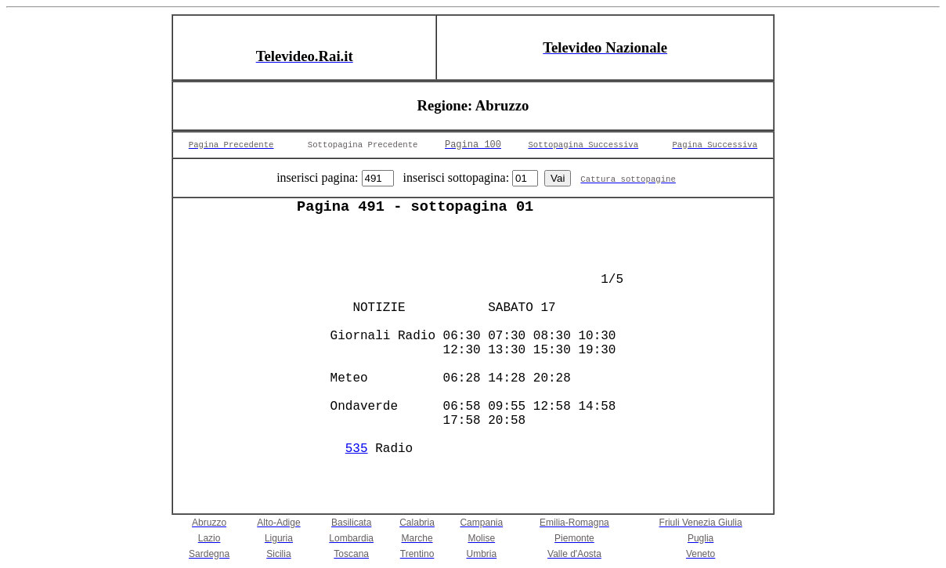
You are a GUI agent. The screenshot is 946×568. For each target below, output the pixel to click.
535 (356, 449)
